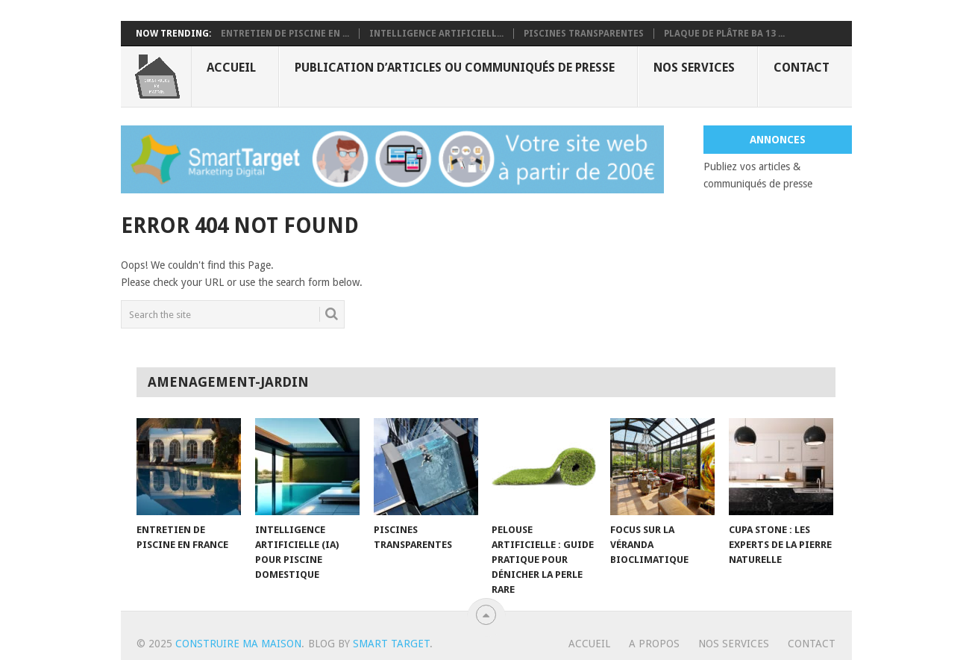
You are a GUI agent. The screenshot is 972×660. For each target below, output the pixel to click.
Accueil (231, 67)
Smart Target (391, 644)
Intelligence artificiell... (436, 33)
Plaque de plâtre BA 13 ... (724, 33)
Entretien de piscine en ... (285, 33)
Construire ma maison (238, 644)
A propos (654, 644)
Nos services (694, 67)
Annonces (778, 140)
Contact (802, 67)
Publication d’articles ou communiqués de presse (455, 67)
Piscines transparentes (584, 33)
